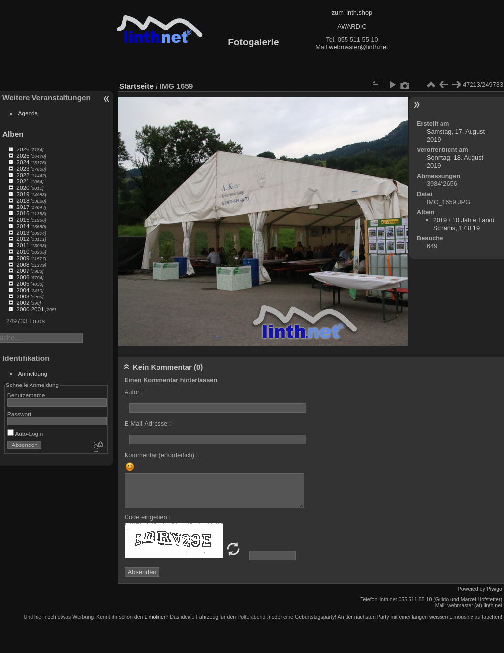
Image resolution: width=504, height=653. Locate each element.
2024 (22, 162)
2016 (22, 213)
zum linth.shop (352, 12)
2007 (22, 270)
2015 (22, 219)
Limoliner (154, 617)
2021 (22, 181)
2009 (22, 258)
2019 (22, 194)
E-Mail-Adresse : (148, 423)
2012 (22, 239)
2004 (22, 290)
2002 (22, 302)
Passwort (19, 414)
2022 (22, 175)
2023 (22, 168)
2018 (22, 200)
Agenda (28, 113)
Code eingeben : (148, 517)
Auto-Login (25, 433)
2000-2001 (30, 309)
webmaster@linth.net (358, 47)
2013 (22, 232)
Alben (13, 134)
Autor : (134, 392)
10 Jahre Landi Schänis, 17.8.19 (463, 224)
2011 (22, 245)
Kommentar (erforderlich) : (161, 455)
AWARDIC (351, 26)
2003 (22, 296)
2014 (22, 226)
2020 (22, 187)
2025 (22, 155)
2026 (22, 149)
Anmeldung (33, 373)
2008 (22, 264)
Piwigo (494, 589)
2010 (22, 251)
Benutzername (26, 395)
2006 (22, 277)
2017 (22, 207)
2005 (22, 283)
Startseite (136, 86)
